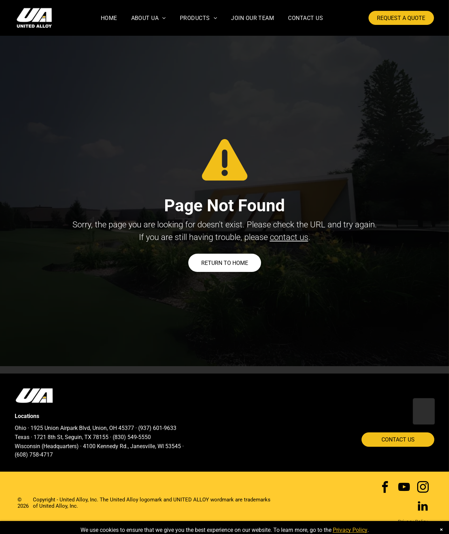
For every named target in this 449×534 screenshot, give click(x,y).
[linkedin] (423, 507)
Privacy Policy (413, 522)
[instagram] (423, 488)
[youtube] (404, 488)
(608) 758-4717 (34, 454)
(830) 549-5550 (132, 437)
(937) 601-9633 (157, 428)
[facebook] (385, 488)
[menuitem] (109, 18)
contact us (289, 237)
